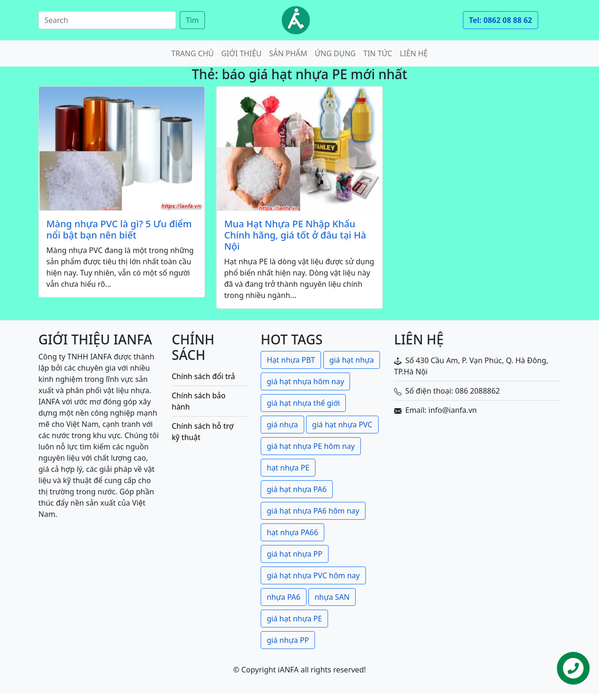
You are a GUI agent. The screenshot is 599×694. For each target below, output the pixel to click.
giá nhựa (282, 424)
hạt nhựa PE (288, 468)
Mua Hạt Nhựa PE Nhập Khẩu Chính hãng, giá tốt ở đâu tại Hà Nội (295, 235)
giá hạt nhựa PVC (342, 424)
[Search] (107, 20)
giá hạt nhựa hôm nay (305, 381)
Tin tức (377, 53)
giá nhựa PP (288, 640)
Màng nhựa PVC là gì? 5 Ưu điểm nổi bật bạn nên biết (119, 229)
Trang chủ (192, 53)
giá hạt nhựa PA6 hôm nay (313, 511)
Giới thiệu (241, 53)
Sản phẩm (288, 53)
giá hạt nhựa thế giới (303, 403)
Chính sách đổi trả (203, 376)
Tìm (192, 20)
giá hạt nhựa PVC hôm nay (313, 575)
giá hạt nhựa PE (294, 618)
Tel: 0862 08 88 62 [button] (500, 20)
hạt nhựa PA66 (292, 532)
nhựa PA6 (283, 597)
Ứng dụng (335, 53)
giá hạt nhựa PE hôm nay (311, 446)
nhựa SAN (332, 597)
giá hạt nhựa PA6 (297, 489)
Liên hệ (414, 53)
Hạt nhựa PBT (291, 360)
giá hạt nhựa (351, 360)
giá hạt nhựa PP (294, 554)
